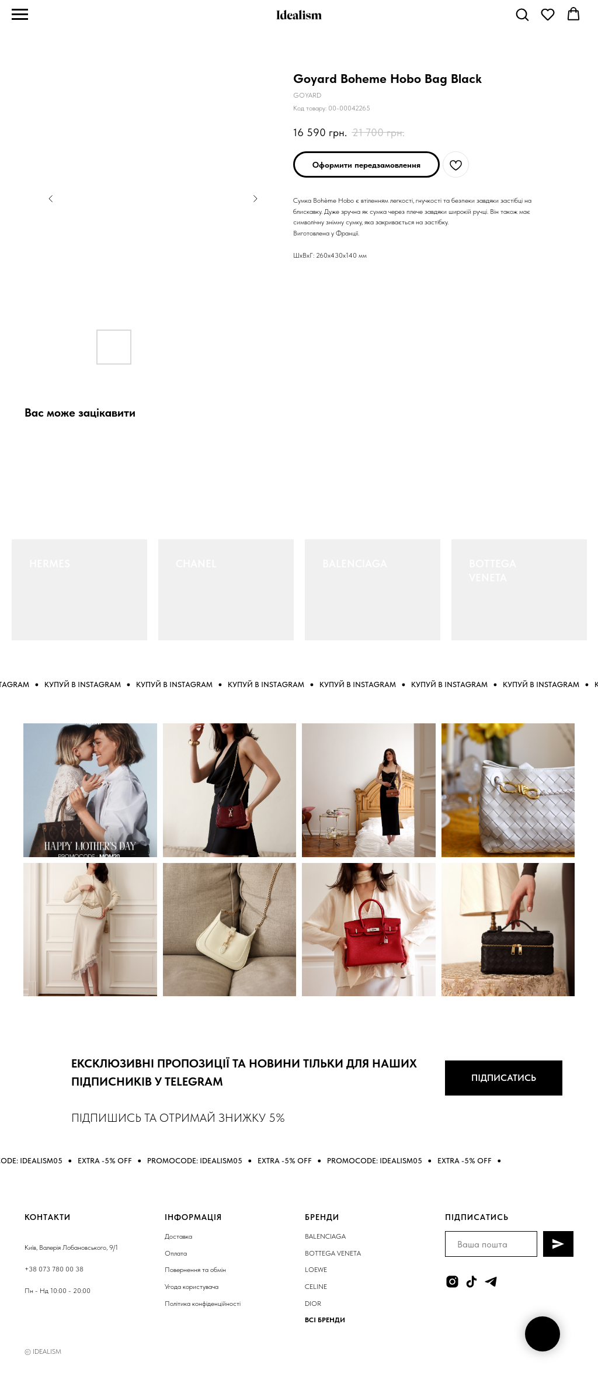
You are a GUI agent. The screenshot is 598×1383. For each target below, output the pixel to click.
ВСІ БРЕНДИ (325, 1320)
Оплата (176, 1253)
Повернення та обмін (195, 1270)
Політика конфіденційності (203, 1303)
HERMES (49, 563)
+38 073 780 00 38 (54, 1269)
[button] (522, 14)
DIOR (313, 1303)
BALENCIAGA (354, 563)
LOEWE (316, 1270)
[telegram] (491, 1281)
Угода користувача (191, 1287)
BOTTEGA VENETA (333, 1253)
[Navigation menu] (20, 14)
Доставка (178, 1236)
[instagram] (452, 1281)
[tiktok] (471, 1281)
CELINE (316, 1287)
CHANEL (196, 563)
